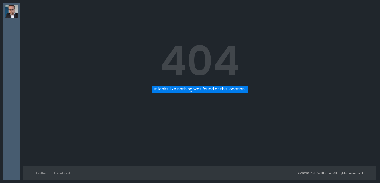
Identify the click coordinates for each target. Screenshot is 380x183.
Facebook (62, 173)
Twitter (41, 173)
